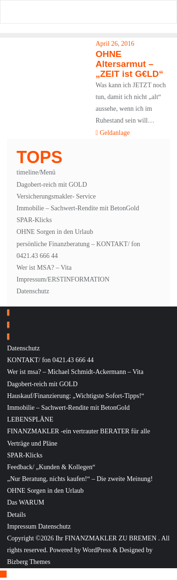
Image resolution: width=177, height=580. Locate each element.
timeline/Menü (36, 172)
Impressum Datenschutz (39, 526)
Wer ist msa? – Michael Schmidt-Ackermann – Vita (75, 371)
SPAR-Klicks (34, 220)
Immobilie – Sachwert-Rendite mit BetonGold (78, 208)
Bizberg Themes (29, 561)
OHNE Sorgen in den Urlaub (55, 231)
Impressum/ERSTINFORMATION (63, 279)
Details (16, 514)
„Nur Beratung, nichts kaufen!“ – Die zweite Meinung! (80, 478)
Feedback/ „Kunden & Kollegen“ (51, 467)
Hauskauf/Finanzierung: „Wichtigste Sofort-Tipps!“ (75, 395)
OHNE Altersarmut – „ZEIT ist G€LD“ (130, 64)
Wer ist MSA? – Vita (44, 267)
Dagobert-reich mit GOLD (52, 184)
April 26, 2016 (115, 43)
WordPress (97, 550)
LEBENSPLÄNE (30, 419)
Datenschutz (33, 291)
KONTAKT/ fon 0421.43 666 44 (50, 360)
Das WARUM (25, 502)
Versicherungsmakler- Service (56, 196)
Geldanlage (113, 132)
